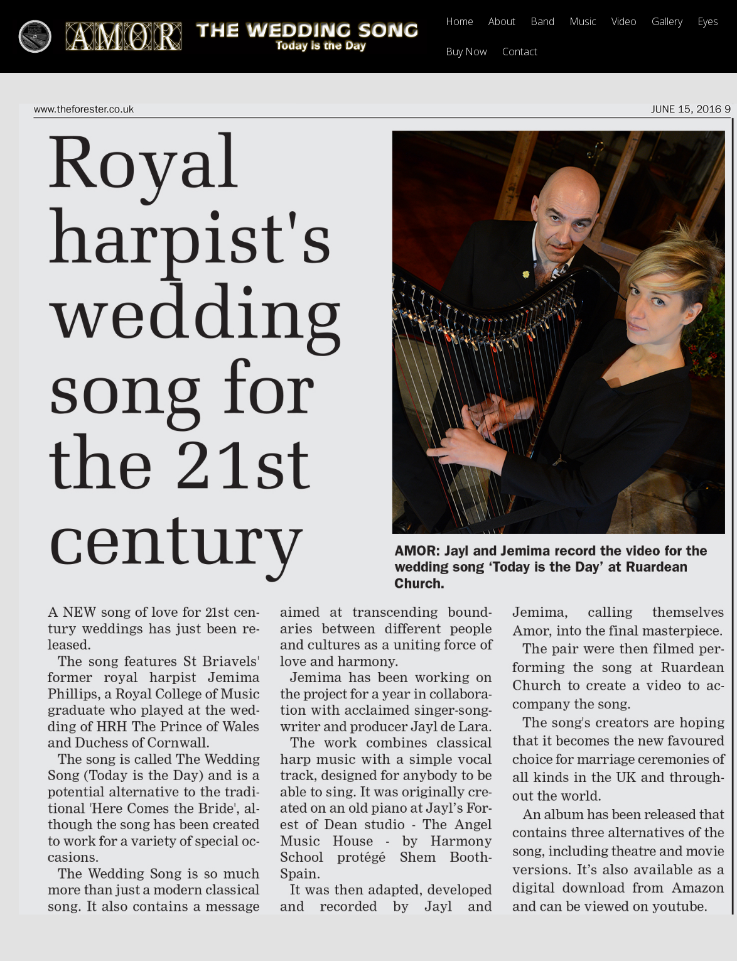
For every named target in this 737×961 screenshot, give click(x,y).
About (501, 21)
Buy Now (466, 51)
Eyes (707, 21)
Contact (519, 51)
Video (624, 21)
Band (542, 21)
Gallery (667, 21)
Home (459, 21)
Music (582, 21)
